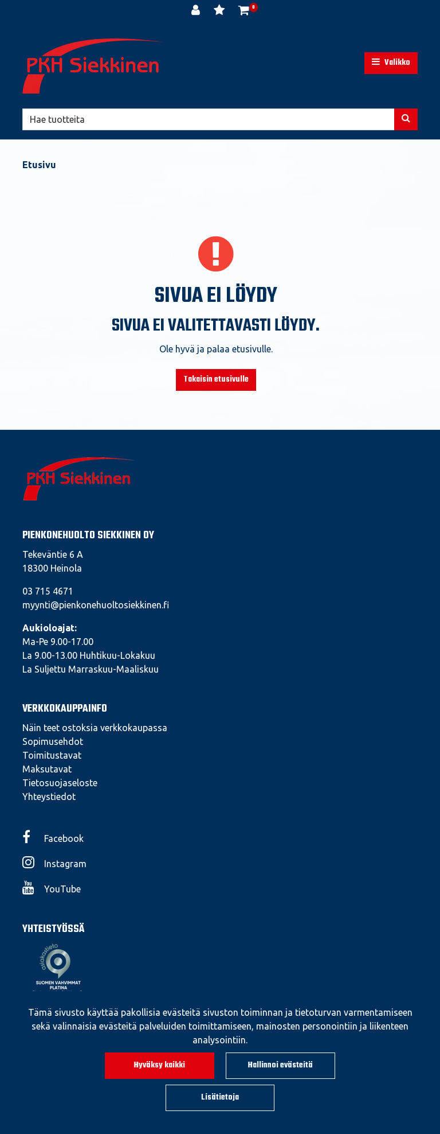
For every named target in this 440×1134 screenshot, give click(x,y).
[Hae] (208, 119)
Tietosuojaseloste (59, 783)
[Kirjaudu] (196, 11)
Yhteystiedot (49, 796)
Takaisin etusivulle (216, 379)
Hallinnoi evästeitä (280, 1065)
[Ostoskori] (243, 11)
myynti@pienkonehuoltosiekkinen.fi (95, 605)
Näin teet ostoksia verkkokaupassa (94, 728)
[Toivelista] (220, 11)
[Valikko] (391, 63)
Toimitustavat (51, 755)
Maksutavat (47, 769)
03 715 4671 (47, 591)
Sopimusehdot (52, 741)
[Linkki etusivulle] (94, 66)
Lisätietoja (220, 1097)
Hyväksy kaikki (159, 1065)
